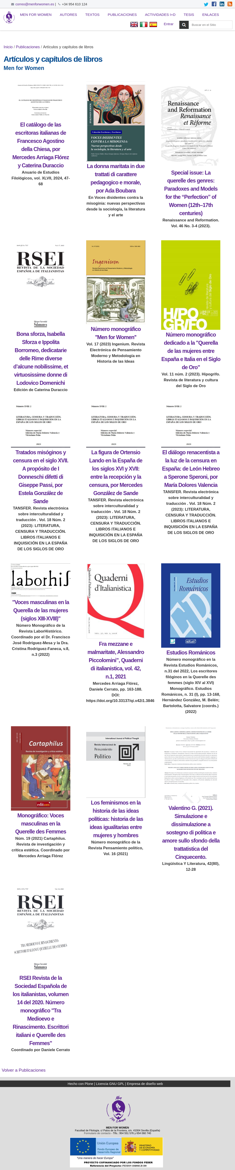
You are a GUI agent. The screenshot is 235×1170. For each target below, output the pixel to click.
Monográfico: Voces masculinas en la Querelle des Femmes (40, 823)
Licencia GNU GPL (110, 1084)
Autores (68, 15)
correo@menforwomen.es (34, 4)
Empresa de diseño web (145, 1084)
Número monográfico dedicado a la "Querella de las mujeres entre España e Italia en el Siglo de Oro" (190, 351)
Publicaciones (122, 15)
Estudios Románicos (191, 653)
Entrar (169, 24)
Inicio (8, 47)
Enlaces (210, 15)
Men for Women (36, 15)
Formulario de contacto (97, 1133)
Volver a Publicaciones (23, 1070)
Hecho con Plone (80, 1084)
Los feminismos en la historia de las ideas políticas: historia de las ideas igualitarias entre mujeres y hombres (115, 819)
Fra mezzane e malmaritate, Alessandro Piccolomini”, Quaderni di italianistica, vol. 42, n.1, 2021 (115, 660)
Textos (92, 15)
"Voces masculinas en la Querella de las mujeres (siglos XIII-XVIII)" (40, 610)
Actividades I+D (160, 15)
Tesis (189, 15)
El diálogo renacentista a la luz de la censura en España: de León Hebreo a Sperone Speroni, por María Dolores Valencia (191, 468)
